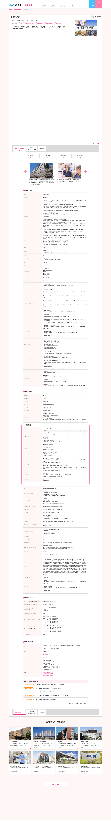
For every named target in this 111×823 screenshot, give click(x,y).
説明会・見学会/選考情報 (32, 148)
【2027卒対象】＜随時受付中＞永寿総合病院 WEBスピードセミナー (46, 695)
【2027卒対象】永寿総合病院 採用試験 (39, 692)
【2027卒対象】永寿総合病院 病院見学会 (40, 699)
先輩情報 (42, 148)
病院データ (30, 155)
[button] (25, 171)
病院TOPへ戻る (55, 784)
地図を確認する (46, 654)
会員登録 (92, 5)
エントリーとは (93, 144)
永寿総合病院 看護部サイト (49, 673)
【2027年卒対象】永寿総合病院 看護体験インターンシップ (44, 684)
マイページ (82, 6)
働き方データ (64, 155)
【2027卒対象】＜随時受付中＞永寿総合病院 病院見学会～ (44, 688)
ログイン (98, 5)
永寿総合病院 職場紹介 (48, 675)
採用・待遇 (47, 155)
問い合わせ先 (80, 155)
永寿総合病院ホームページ (49, 672)
